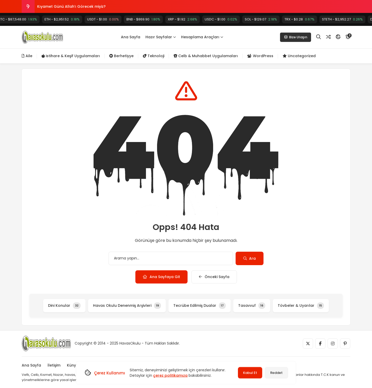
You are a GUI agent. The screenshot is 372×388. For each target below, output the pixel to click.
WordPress (260, 55)
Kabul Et (250, 372)
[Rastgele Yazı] (328, 37)
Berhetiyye (121, 55)
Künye (72, 365)
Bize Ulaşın (295, 37)
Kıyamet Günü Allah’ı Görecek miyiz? (71, 6)
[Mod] (338, 37)
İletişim (54, 365)
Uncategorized (299, 55)
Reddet (276, 372)
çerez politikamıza (170, 375)
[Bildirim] (348, 37)
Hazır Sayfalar (160, 37)
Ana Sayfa (130, 37)
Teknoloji (153, 55)
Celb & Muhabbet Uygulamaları (206, 55)
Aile (27, 55)
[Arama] (318, 37)
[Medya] (308, 343)
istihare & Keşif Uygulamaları (71, 55)
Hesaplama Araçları (202, 37)
